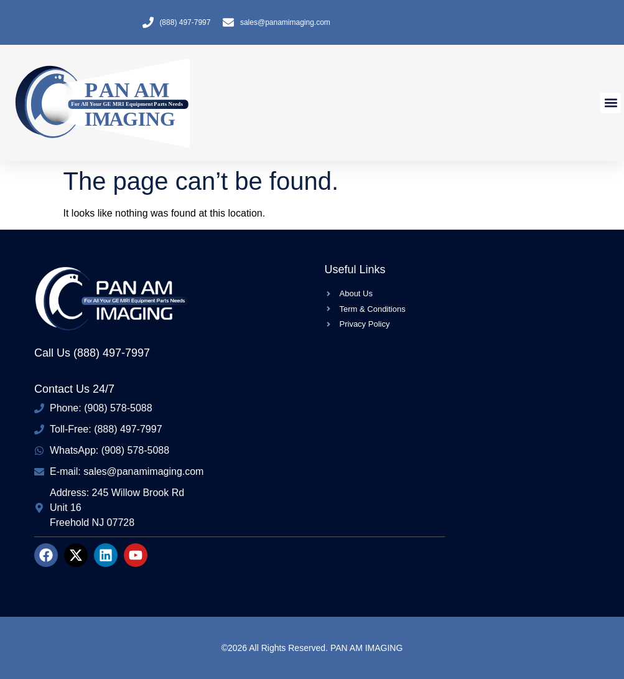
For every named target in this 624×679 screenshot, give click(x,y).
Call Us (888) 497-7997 (92, 353)
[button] (610, 103)
